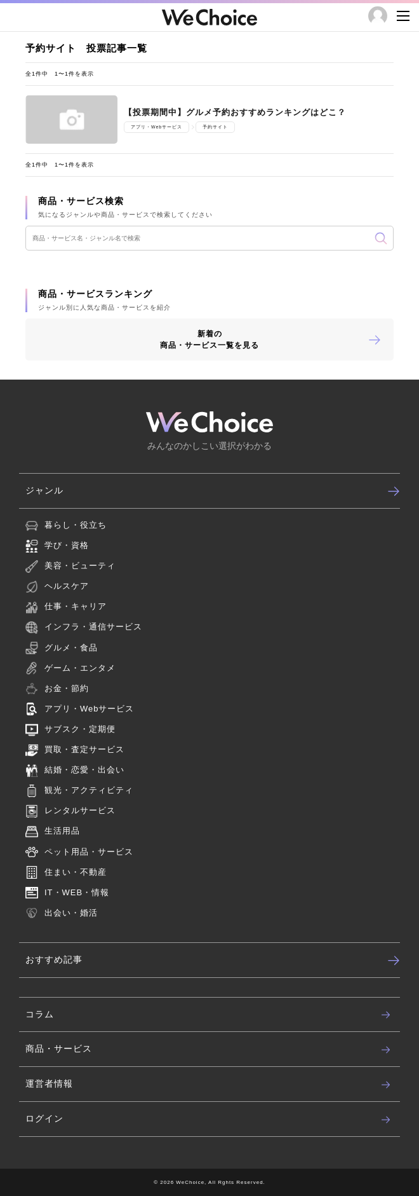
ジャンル (212, 491)
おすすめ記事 (212, 960)
